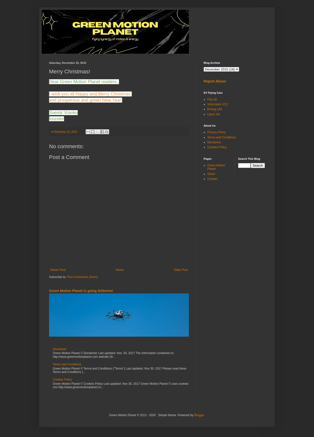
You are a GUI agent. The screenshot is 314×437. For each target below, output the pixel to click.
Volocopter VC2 (217, 104)
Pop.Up (212, 99)
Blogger (199, 415)
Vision (211, 174)
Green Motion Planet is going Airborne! (81, 291)
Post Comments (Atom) (82, 277)
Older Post (181, 270)
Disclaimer (59, 349)
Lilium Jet (213, 114)
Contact (212, 179)
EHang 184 (214, 109)
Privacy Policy (216, 132)
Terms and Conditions (67, 364)
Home (120, 270)
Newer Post (57, 270)
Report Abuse (215, 81)
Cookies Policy (62, 379)
